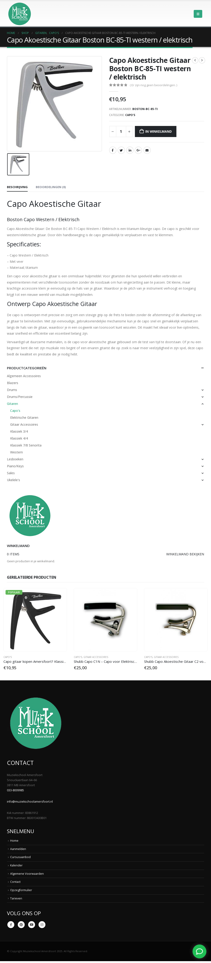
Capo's (130, 115)
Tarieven (16, 898)
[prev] (195, 60)
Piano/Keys (15, 466)
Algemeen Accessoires (24, 376)
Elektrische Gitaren (24, 417)
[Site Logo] (19, 14)
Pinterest (21, 924)
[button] (198, 14)
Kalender (16, 865)
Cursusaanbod (20, 857)
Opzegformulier (21, 890)
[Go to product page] (35, 619)
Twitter (121, 150)
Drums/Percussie (20, 396)
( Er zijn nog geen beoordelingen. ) (153, 85)
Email (147, 150)
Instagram (42, 924)
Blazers (12, 383)
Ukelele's (13, 480)
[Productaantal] (121, 131)
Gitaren (12, 403)
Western (16, 452)
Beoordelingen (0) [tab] (51, 187)
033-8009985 (15, 790)
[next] (202, 60)
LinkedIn (130, 150)
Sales (11, 473)
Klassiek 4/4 (19, 438)
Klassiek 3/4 (19, 431)
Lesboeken (15, 459)
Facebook (112, 150)
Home (14, 841)
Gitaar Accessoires (24, 424)
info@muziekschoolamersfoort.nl (30, 802)
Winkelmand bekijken (185, 554)
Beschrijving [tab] (17, 187)
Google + (138, 150)
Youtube (31, 924)
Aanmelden (18, 849)
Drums (12, 390)
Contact (15, 882)
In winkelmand (158, 131)
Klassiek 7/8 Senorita (26, 445)
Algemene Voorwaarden (27, 874)
